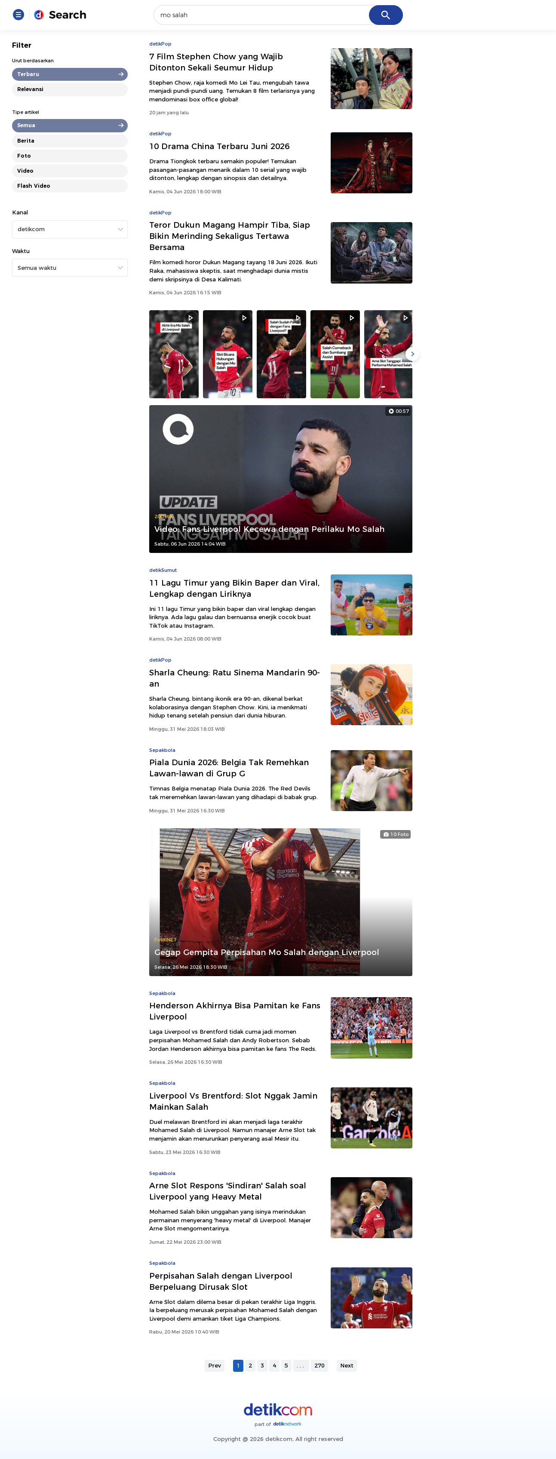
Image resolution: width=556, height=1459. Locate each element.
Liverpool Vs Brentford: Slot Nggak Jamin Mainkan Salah (233, 1101)
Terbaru (28, 74)
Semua (26, 125)
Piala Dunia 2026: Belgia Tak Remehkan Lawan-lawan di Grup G (229, 767)
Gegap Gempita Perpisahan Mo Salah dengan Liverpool (266, 952)
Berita (25, 140)
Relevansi (30, 89)
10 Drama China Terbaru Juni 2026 (219, 146)
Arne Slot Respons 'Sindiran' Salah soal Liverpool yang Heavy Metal (227, 1191)
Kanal (20, 212)
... (301, 1365)
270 (319, 1365)
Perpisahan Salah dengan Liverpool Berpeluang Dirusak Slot (220, 1281)
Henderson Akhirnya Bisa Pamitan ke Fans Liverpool (234, 1011)
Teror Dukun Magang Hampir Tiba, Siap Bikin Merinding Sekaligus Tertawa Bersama (229, 236)
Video (25, 171)
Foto (24, 156)
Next (346, 1365)
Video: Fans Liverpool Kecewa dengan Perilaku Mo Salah (269, 529)
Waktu (21, 250)
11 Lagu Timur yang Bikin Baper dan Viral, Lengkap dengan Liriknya (234, 588)
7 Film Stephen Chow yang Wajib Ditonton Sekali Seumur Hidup (216, 62)
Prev (214, 1365)
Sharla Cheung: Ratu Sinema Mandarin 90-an (234, 678)
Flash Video (33, 186)
